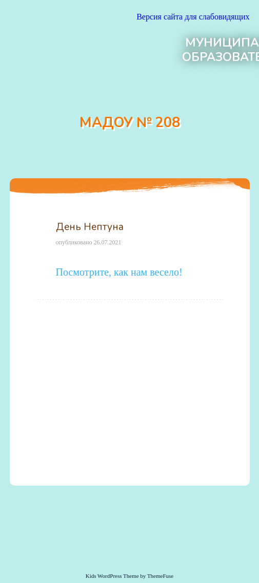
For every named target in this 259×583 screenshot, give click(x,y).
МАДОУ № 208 (129, 122)
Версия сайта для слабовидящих (192, 16)
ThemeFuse (160, 576)
